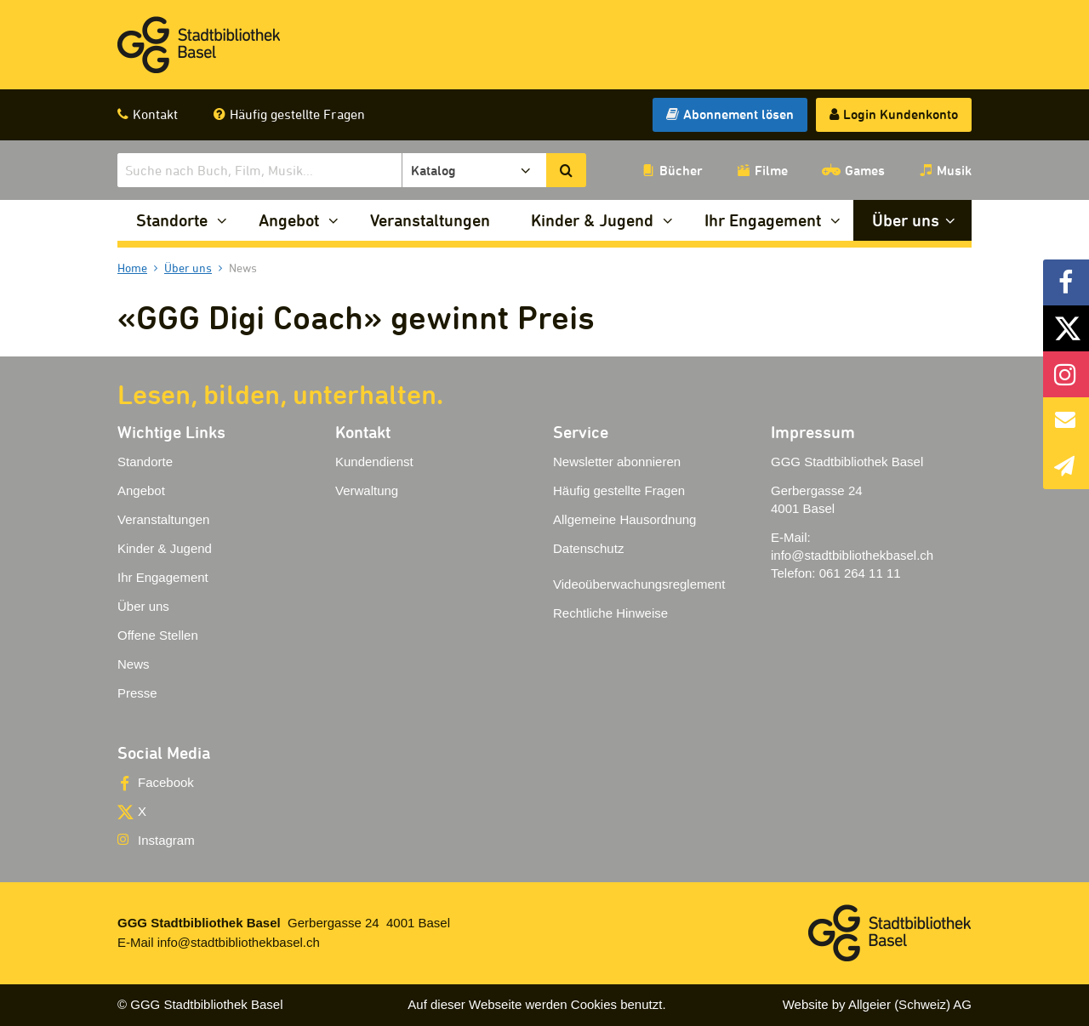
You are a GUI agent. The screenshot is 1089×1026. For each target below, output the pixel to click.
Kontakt (155, 114)
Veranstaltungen (430, 220)
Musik (954, 170)
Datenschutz (588, 548)
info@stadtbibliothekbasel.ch (852, 555)
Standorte (172, 220)
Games (865, 170)
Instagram (166, 840)
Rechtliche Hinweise (610, 613)
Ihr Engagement (762, 220)
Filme (771, 170)
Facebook (166, 782)
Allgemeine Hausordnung (624, 519)
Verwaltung (366, 490)
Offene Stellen (157, 635)
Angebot (289, 220)
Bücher (681, 170)
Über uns (905, 220)
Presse (137, 693)
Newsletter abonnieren (617, 461)
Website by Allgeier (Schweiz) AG (877, 1004)
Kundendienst (374, 461)
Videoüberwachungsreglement (639, 584)
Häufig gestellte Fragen (297, 114)
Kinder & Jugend (592, 220)
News (133, 664)
